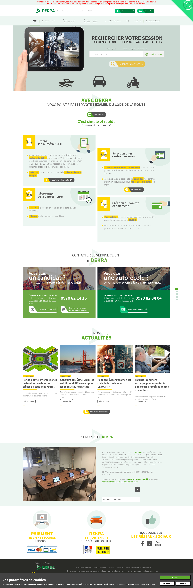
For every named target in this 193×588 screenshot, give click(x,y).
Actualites (137, 21)
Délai (118, 571)
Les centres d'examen (113, 21)
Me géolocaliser (155, 54)
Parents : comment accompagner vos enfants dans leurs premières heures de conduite (152, 385)
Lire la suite (29, 401)
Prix (123, 571)
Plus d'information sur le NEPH (62, 180)
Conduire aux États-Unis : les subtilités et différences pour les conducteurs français (77, 383)
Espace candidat (128, 11)
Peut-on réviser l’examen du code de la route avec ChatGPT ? (114, 383)
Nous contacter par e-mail (46, 309)
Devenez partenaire (153, 21)
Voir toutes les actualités (99, 411)
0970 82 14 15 (74, 298)
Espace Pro (149, 11)
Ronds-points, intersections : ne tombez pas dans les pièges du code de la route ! (40, 383)
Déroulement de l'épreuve (103, 567)
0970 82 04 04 (149, 298)
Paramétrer (167, 583)
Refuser (183, 583)
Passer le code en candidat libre (69, 21)
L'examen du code (48, 21)
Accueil (35, 20)
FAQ (127, 21)
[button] (121, 494)
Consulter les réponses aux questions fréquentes (78, 309)
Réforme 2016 (109, 571)
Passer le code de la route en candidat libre (133, 567)
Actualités (150, 571)
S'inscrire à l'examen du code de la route (91, 21)
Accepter (175, 577)
